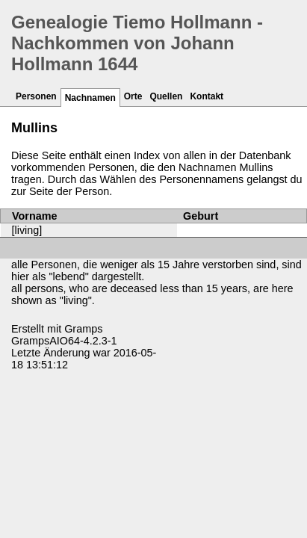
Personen (36, 96)
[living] (27, 230)
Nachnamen (90, 98)
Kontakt (206, 96)
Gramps (83, 329)
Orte (133, 96)
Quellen (165, 96)
